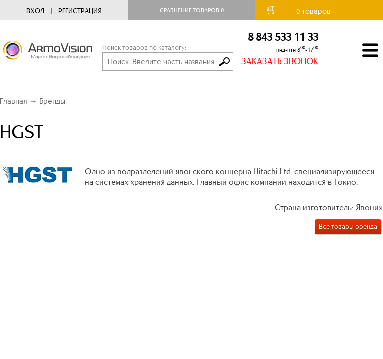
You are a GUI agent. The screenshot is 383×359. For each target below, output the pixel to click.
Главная (13, 101)
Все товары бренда (348, 226)
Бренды (52, 101)
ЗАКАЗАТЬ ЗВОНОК (279, 61)
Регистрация (80, 11)
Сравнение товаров (192, 10)
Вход (35, 11)
